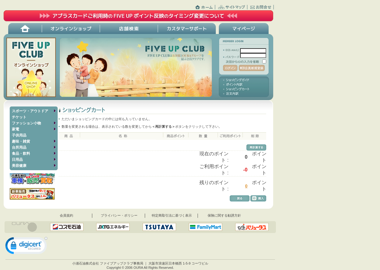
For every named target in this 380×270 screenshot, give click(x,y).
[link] (26, 247)
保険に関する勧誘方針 (224, 215)
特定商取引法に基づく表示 (172, 215)
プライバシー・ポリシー (119, 215)
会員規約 (66, 215)
